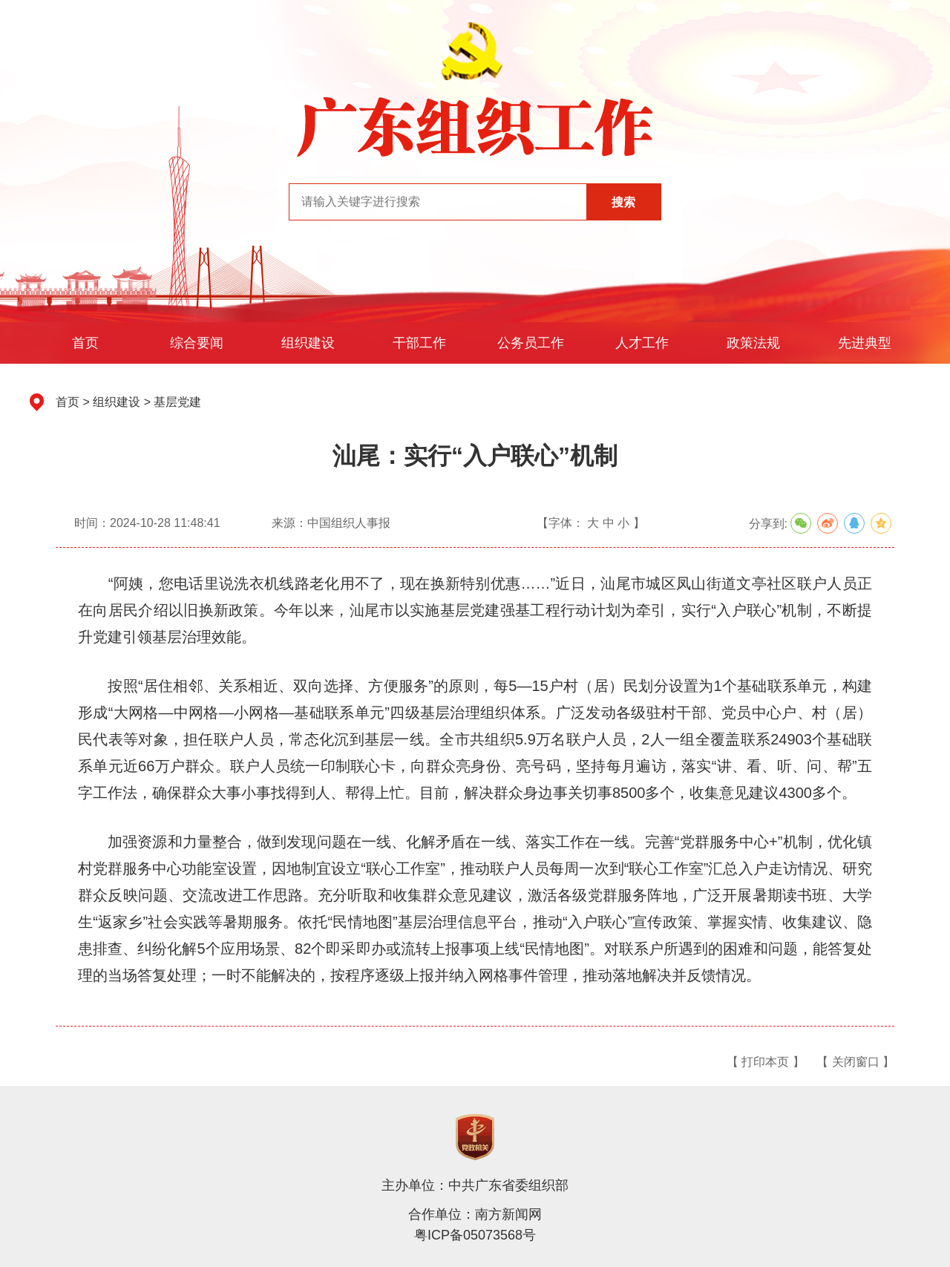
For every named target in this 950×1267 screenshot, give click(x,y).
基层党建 (177, 402)
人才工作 (642, 342)
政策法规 (753, 342)
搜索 (623, 202)
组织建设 (308, 342)
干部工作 (419, 342)
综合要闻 (196, 342)
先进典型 (864, 342)
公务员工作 (530, 342)
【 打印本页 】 (766, 1061)
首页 (85, 342)
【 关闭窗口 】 (855, 1061)
